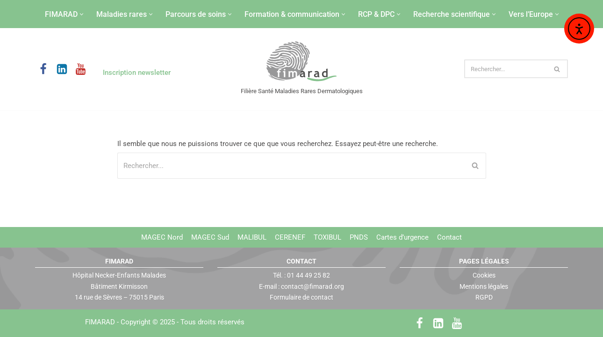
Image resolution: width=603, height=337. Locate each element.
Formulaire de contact (301, 297)
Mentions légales (483, 286)
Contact (449, 237)
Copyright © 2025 (182, 322)
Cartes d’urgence (402, 237)
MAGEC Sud (210, 237)
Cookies (484, 275)
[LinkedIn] (62, 69)
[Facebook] (43, 69)
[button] (81, 14)
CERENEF (290, 237)
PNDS (359, 237)
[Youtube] (80, 69)
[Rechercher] (505, 68)
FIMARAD (100, 322)
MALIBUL (251, 237)
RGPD (484, 297)
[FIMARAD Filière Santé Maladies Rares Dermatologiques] (302, 62)
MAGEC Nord (162, 237)
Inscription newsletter (137, 72)
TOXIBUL (327, 237)
